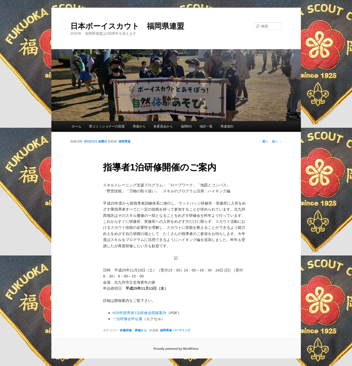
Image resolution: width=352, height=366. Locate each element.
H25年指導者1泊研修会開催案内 (139, 313)
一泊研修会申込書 (127, 319)
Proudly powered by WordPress (176, 349)
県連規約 (227, 126)
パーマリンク (182, 330)
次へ (277, 141)
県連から (139, 126)
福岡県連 (124, 141)
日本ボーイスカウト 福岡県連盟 (127, 26)
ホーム (76, 126)
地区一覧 (206, 126)
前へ (263, 141)
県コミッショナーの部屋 (107, 126)
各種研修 (126, 330)
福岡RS (186, 126)
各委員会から (163, 126)
